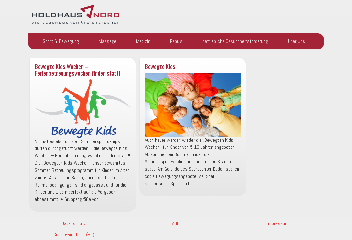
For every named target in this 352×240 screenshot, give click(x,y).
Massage (107, 41)
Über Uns (296, 41)
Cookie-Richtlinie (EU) (74, 234)
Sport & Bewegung (61, 41)
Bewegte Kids (160, 66)
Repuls (176, 41)
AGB (176, 223)
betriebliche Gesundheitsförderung (235, 41)
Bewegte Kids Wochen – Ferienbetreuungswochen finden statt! (77, 70)
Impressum (278, 223)
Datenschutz (74, 223)
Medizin (143, 41)
